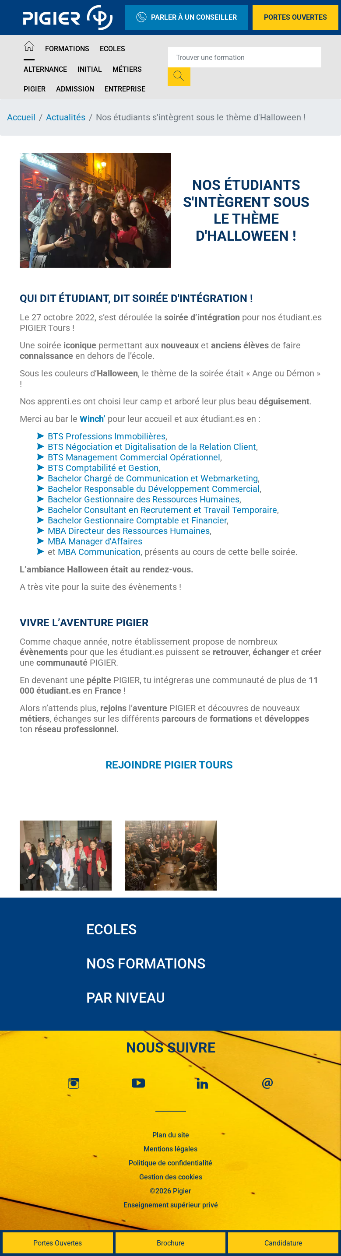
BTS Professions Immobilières (106, 436)
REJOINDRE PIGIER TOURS (170, 765)
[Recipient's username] (244, 57)
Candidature (283, 1243)
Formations (67, 49)
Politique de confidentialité (170, 1163)
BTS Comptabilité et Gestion (103, 468)
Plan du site (170, 1135)
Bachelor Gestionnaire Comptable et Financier (137, 520)
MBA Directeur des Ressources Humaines (129, 531)
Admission (75, 89)
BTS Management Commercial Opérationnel (134, 457)
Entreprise (125, 89)
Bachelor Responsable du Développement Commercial (154, 489)
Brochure (170, 1243)
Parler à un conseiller (186, 18)
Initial (89, 69)
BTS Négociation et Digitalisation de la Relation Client (152, 447)
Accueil (21, 117)
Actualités (65, 117)
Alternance (45, 69)
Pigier (35, 89)
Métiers (127, 69)
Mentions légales (170, 1149)
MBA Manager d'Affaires (95, 541)
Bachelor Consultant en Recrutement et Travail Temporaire (162, 510)
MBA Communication (99, 552)
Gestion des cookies (170, 1177)
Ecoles (112, 49)
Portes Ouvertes (295, 17)
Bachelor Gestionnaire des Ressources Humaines (143, 499)
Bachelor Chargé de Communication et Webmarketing (153, 478)
